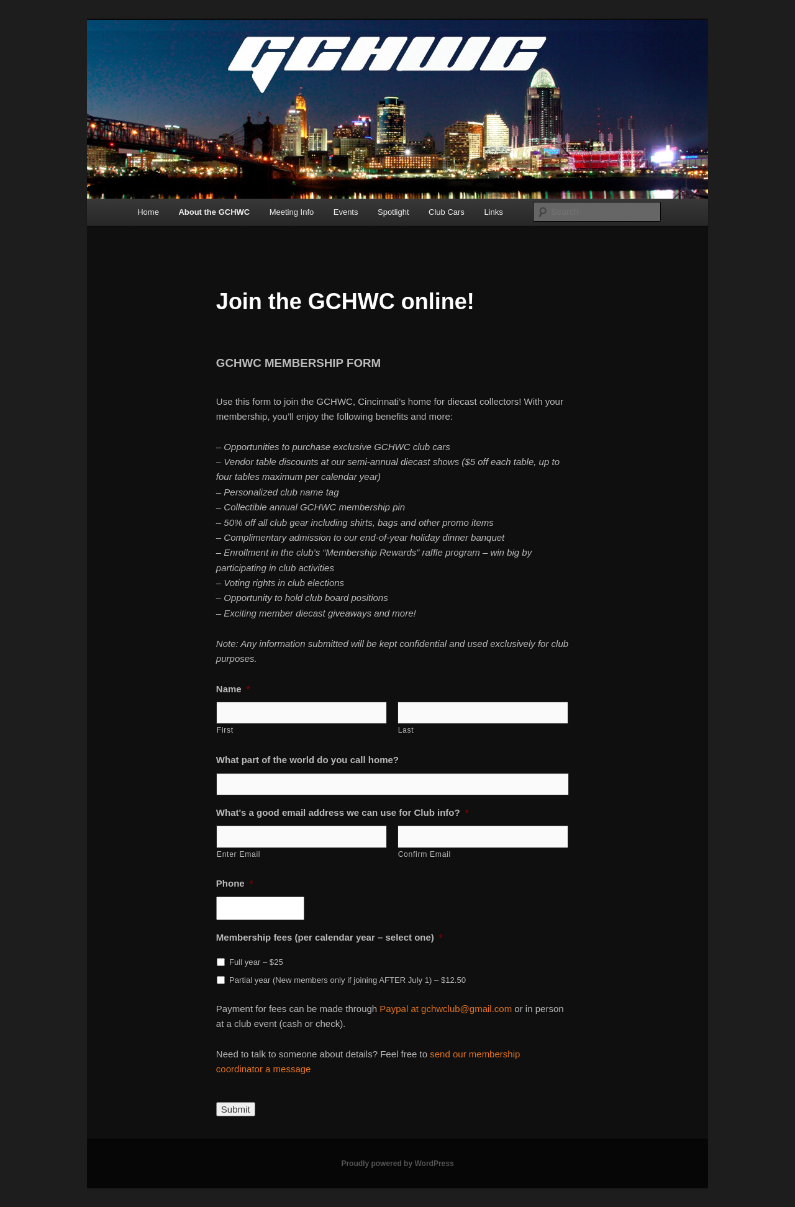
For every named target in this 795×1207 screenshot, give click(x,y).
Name (233, 689)
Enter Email (238, 854)
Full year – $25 (256, 962)
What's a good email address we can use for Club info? (342, 812)
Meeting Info (292, 212)
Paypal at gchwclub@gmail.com (446, 1008)
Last (406, 730)
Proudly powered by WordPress (397, 1163)
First (225, 730)
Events (346, 212)
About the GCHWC (214, 212)
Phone (234, 883)
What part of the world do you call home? (307, 759)
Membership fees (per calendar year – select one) (329, 937)
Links (493, 212)
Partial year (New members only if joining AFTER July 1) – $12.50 (347, 980)
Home (148, 212)
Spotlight (393, 212)
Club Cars (447, 212)
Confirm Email (424, 854)
